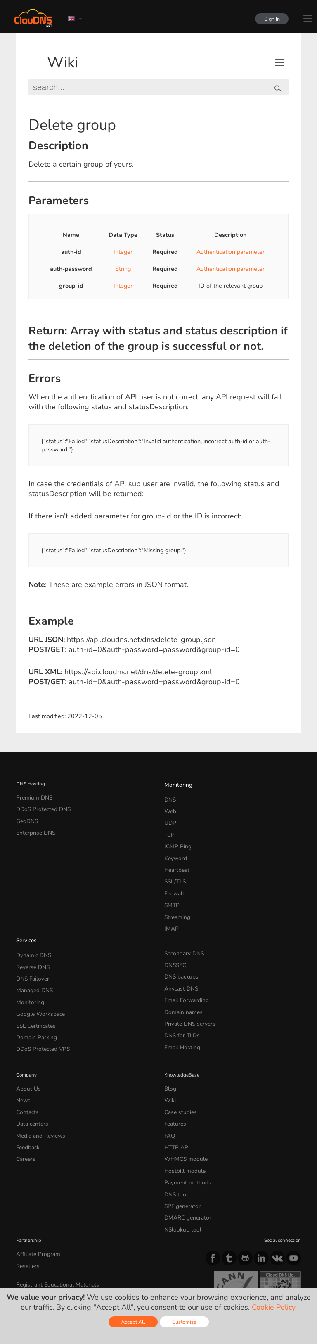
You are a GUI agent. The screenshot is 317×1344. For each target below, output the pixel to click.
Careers (24, 1103)
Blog (169, 1044)
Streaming (175, 895)
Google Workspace (36, 977)
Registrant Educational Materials (51, 1211)
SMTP (170, 885)
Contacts (25, 1063)
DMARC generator (184, 1152)
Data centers (29, 1073)
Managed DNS (32, 957)
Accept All (133, 1321)
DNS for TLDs (179, 996)
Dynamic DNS (31, 927)
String (123, 269)
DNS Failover (30, 947)
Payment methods (183, 1123)
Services (25, 915)
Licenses (83, 1278)
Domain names (180, 977)
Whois (23, 1231)
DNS (169, 796)
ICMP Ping (175, 836)
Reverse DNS (30, 937)
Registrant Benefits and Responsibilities (59, 1221)
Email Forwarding (183, 967)
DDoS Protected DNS (39, 806)
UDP (169, 816)
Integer (123, 252)
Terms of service (38, 1271)
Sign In (268, 18)
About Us (26, 1044)
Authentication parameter (230, 252)
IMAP (170, 905)
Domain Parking (33, 996)
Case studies (178, 1063)
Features (173, 1073)
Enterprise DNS (33, 826)
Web (169, 806)
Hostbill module (181, 1113)
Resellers (26, 1194)
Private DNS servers (186, 987)
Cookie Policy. (274, 1307)
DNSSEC (174, 937)
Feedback (26, 1093)
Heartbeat (175, 855)
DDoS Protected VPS (38, 1006)
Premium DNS (31, 796)
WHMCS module (182, 1103)
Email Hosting (179, 1006)
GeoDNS (25, 816)
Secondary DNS (181, 927)
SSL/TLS (173, 865)
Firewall (172, 875)
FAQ (168, 1083)
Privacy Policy (88, 1271)
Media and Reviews (37, 1083)
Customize (184, 1321)
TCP (168, 826)
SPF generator (179, 1142)
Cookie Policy (133, 1271)
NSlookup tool (179, 1162)
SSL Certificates (33, 987)
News (22, 1053)
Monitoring (176, 784)
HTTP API (174, 1093)
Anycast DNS (178, 957)
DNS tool (174, 1132)
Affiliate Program (34, 1185)
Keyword (173, 846)
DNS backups (179, 947)
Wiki (62, 63)
